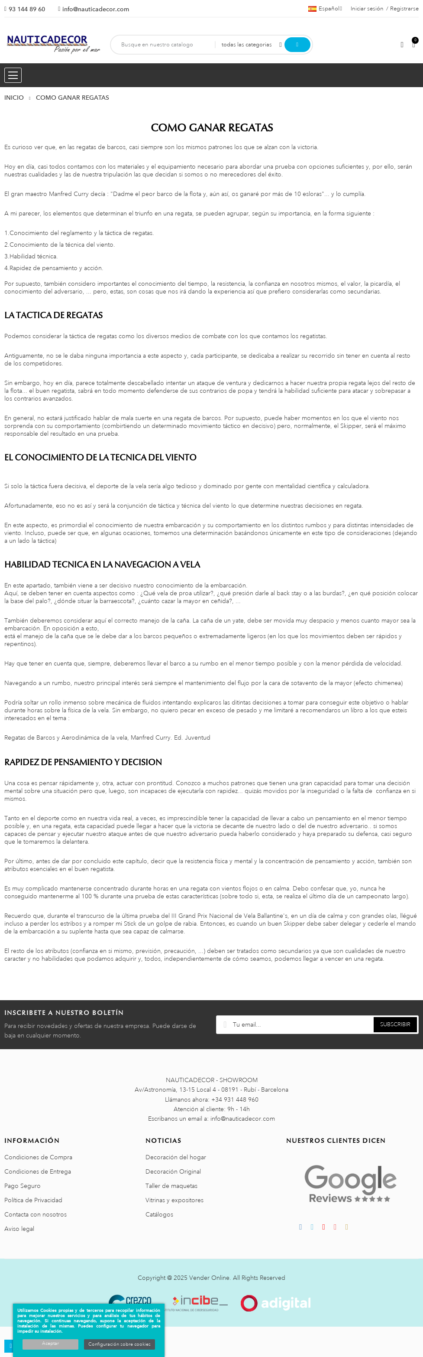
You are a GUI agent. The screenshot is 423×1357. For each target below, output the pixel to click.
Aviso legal (19, 1229)
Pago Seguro (22, 1186)
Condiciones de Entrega (37, 1171)
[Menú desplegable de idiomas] (325, 8)
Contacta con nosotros (35, 1214)
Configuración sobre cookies (119, 1344)
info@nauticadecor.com (95, 9)
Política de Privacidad (33, 1200)
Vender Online (209, 1278)
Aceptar (50, 1344)
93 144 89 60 (27, 9)
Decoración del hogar (175, 1157)
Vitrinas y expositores (174, 1200)
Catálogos (159, 1214)
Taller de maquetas (171, 1186)
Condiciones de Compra (38, 1157)
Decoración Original (173, 1171)
